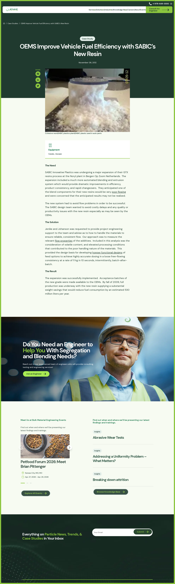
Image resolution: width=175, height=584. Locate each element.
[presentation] (109, 549)
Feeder (51, 155)
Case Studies (13, 23)
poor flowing (119, 192)
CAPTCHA (97, 542)
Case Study (87, 38)
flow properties (63, 241)
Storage (58, 155)
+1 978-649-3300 (158, 3)
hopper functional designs (107, 253)
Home (4, 23)
